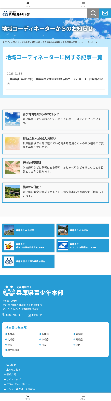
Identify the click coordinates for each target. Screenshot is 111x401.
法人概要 (11, 364)
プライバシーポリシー (18, 384)
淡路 (78, 344)
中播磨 (45, 339)
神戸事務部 (13, 350)
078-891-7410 (14, 315)
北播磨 (11, 339)
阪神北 (45, 334)
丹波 (43, 344)
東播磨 (79, 334)
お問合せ (37, 315)
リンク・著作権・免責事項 (20, 389)
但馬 (9, 344)
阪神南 (11, 334)
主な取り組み (13, 369)
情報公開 (11, 374)
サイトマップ (13, 379)
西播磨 (79, 339)
